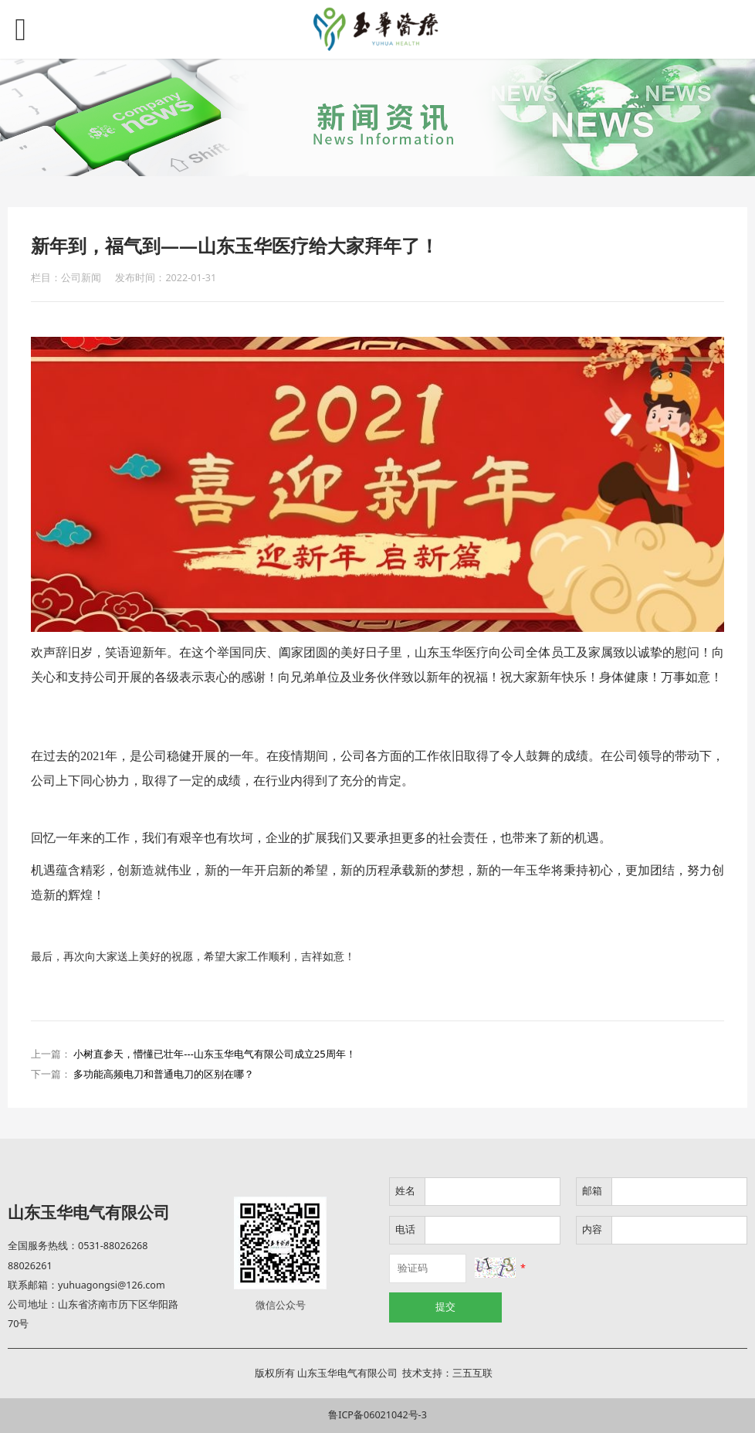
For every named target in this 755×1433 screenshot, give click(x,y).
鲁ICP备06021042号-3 (377, 1414)
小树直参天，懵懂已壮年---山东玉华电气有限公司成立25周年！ (214, 1054)
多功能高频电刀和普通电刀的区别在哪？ (163, 1074)
